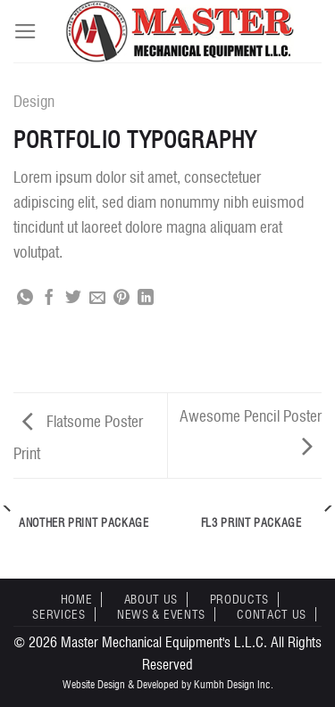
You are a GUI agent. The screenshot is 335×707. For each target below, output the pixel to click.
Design (33, 101)
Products (239, 599)
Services (58, 614)
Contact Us (271, 614)
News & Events (161, 614)
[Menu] (25, 31)
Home (77, 599)
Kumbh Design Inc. (233, 684)
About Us (151, 599)
